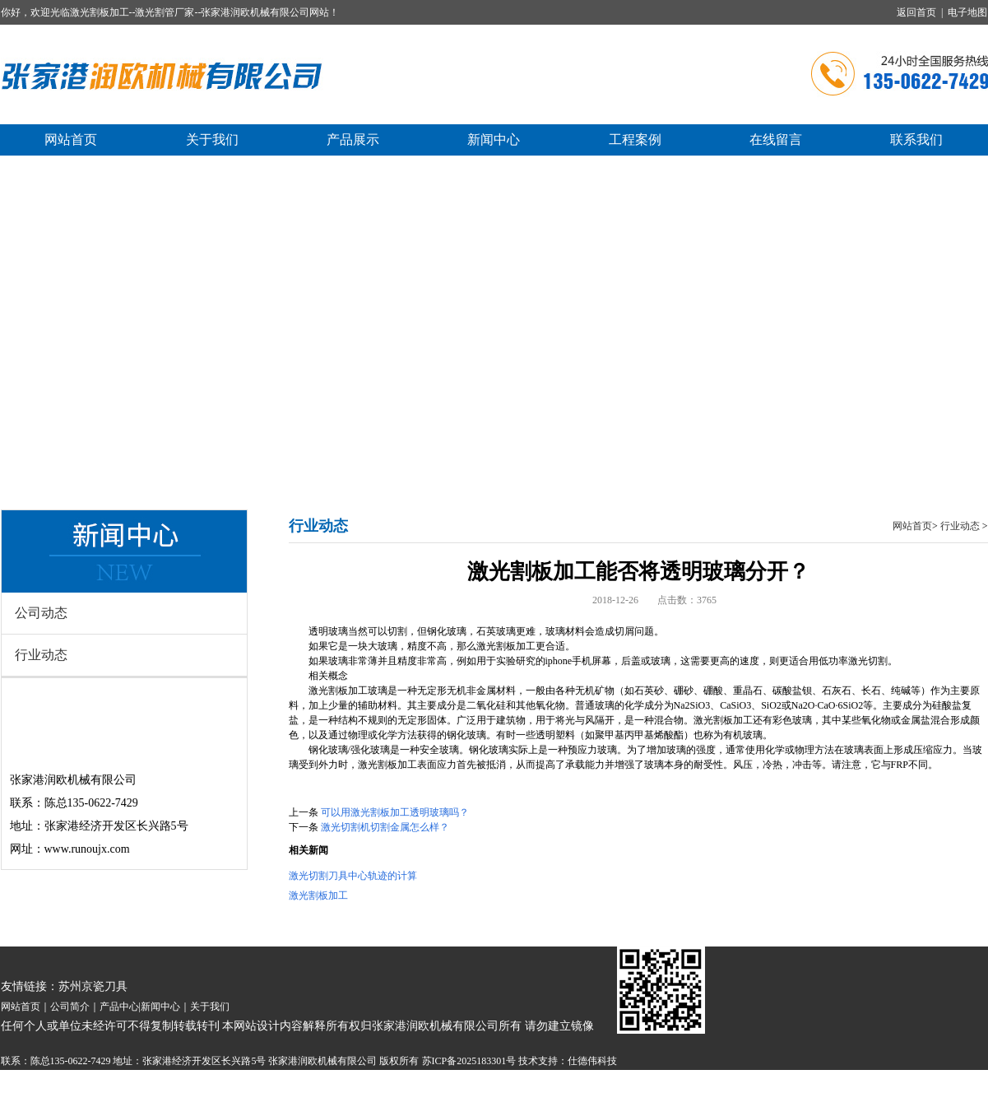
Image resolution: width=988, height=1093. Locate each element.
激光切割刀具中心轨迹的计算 (353, 875)
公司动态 (41, 613)
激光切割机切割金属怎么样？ (385, 827)
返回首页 (916, 12)
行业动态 (41, 655)
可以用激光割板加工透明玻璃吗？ (395, 812)
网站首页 (912, 526)
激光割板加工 (318, 895)
